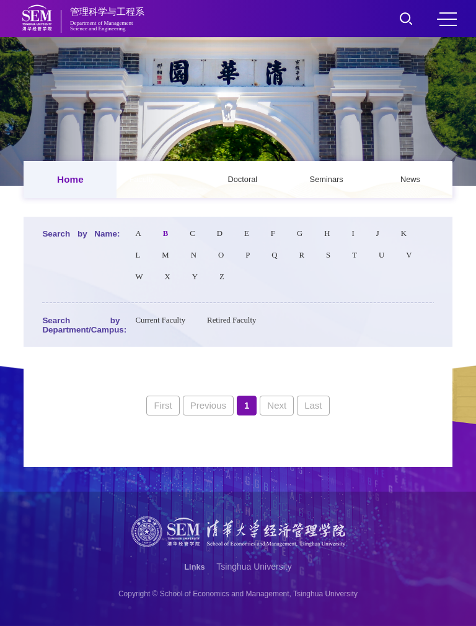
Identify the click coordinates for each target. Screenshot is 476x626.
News (410, 179)
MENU (447, 19)
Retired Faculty (231, 320)
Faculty (141, 179)
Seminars (326, 179)
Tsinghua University (253, 567)
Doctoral (243, 179)
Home (70, 179)
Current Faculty (160, 320)
